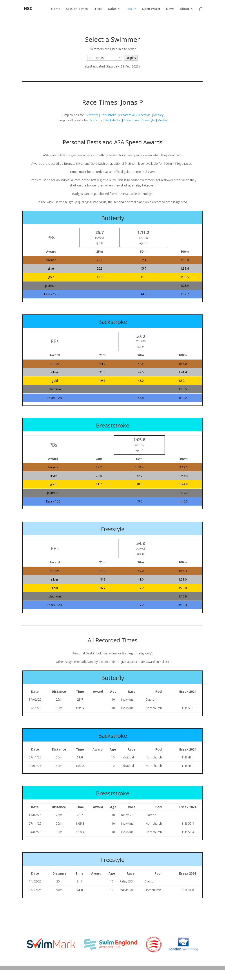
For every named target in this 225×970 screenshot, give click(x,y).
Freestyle (144, 115)
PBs (129, 9)
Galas (112, 9)
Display (131, 58)
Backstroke (108, 115)
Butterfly (91, 115)
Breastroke (127, 115)
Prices (97, 9)
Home (55, 9)
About (184, 9)
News (170, 9)
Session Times (77, 9)
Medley (158, 115)
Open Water (151, 9)
